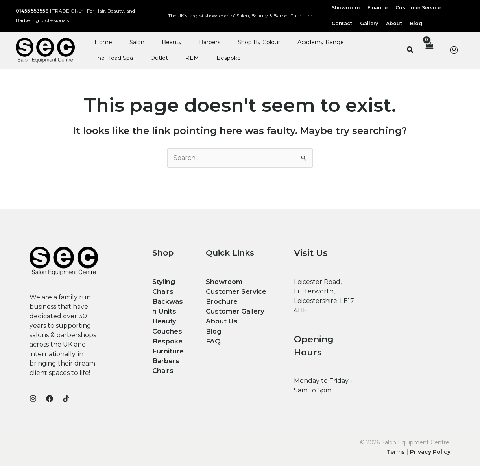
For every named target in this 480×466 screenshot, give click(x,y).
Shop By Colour (259, 42)
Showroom (224, 281)
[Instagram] (33, 398)
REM (192, 57)
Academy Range (320, 42)
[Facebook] (49, 398)
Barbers (209, 42)
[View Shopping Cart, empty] (429, 50)
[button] (410, 50)
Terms (396, 451)
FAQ (213, 338)
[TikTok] (66, 398)
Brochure (221, 300)
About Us (221, 319)
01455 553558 (32, 11)
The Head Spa (113, 57)
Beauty (172, 42)
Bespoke (228, 57)
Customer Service (235, 291)
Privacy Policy (430, 451)
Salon (136, 42)
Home (103, 42)
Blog (213, 328)
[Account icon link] (454, 50)
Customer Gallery (234, 310)
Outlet (159, 57)
